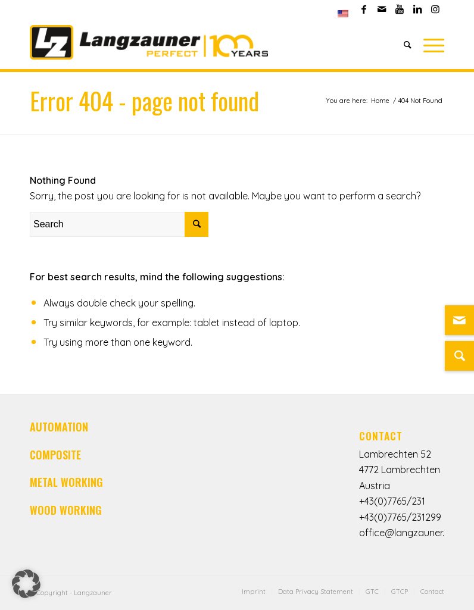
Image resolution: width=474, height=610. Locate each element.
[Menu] (430, 44)
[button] (26, 584)
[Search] (407, 44)
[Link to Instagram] (435, 9)
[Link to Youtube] (399, 9)
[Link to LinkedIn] (417, 9)
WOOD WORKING (66, 510)
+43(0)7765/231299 (400, 517)
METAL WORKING (66, 482)
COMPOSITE (55, 454)
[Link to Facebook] (363, 9)
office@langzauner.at (406, 533)
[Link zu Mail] (459, 320)
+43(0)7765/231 (392, 501)
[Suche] (459, 356)
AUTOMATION (59, 426)
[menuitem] (343, 13)
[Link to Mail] (381, 9)
